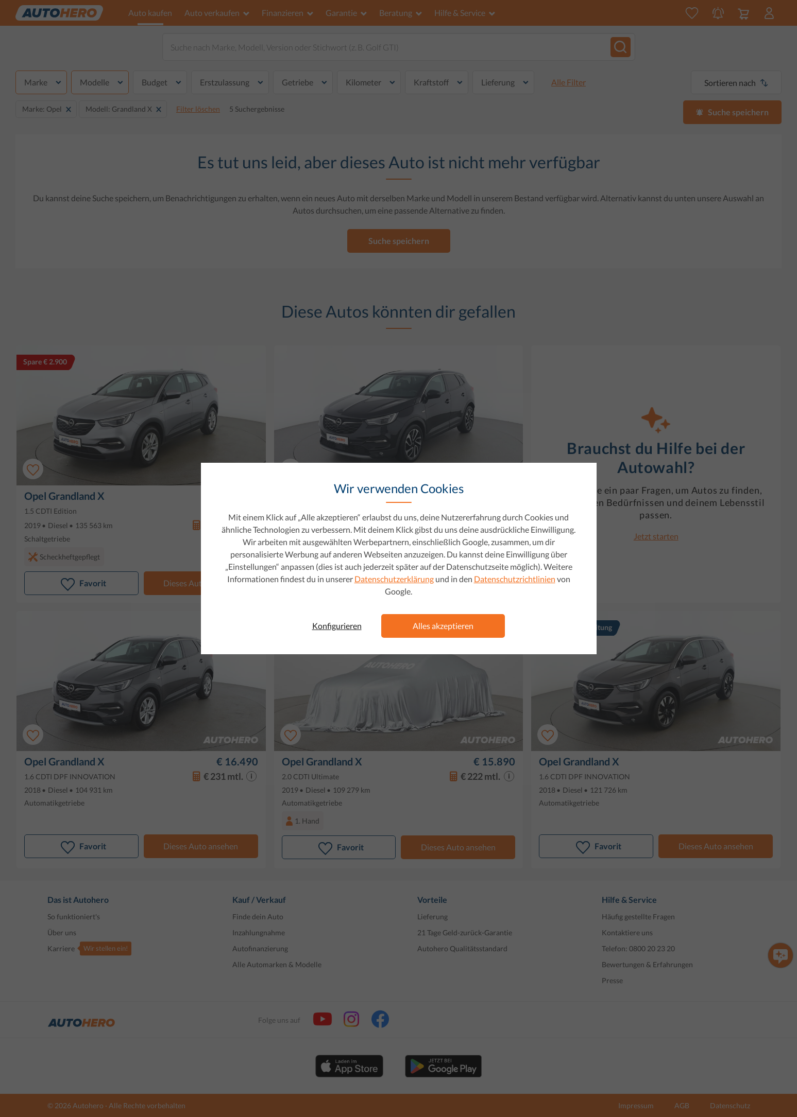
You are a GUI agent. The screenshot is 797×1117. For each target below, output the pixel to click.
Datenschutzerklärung (394, 579)
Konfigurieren (337, 626)
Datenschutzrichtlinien (514, 579)
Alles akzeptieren (443, 626)
